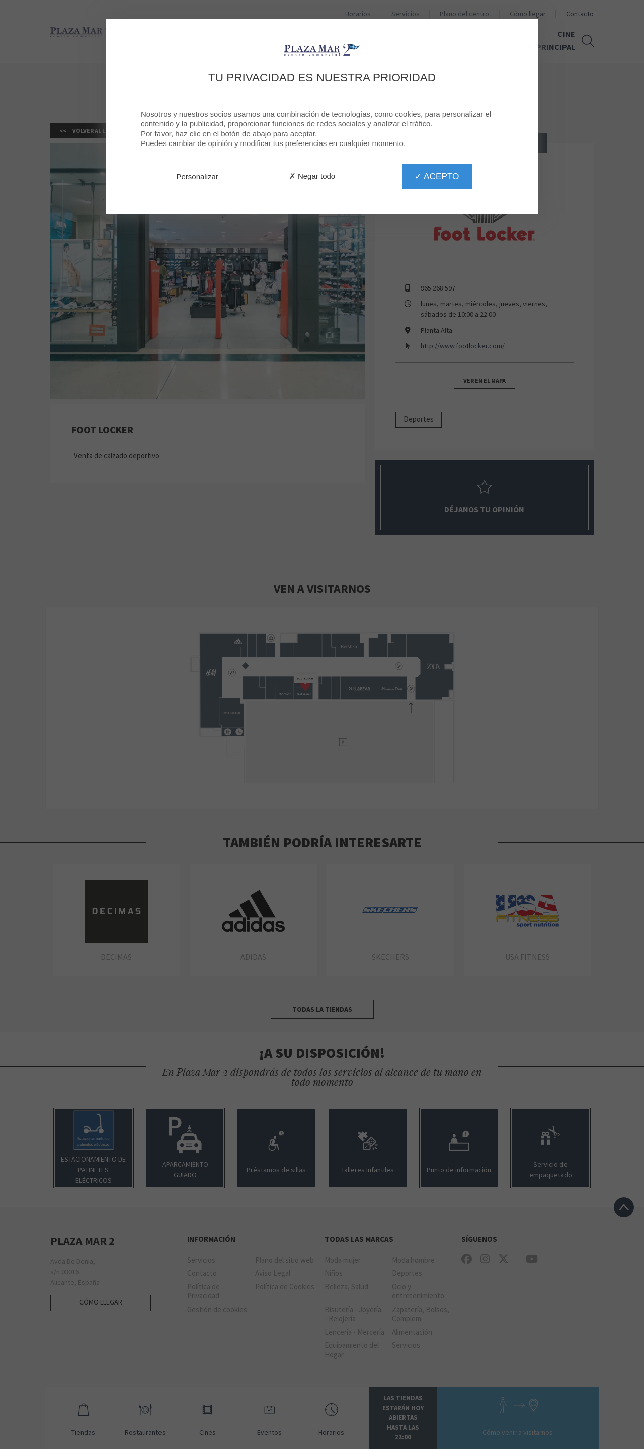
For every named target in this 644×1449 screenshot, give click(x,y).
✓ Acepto (437, 176)
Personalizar (197, 176)
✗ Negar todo (312, 176)
